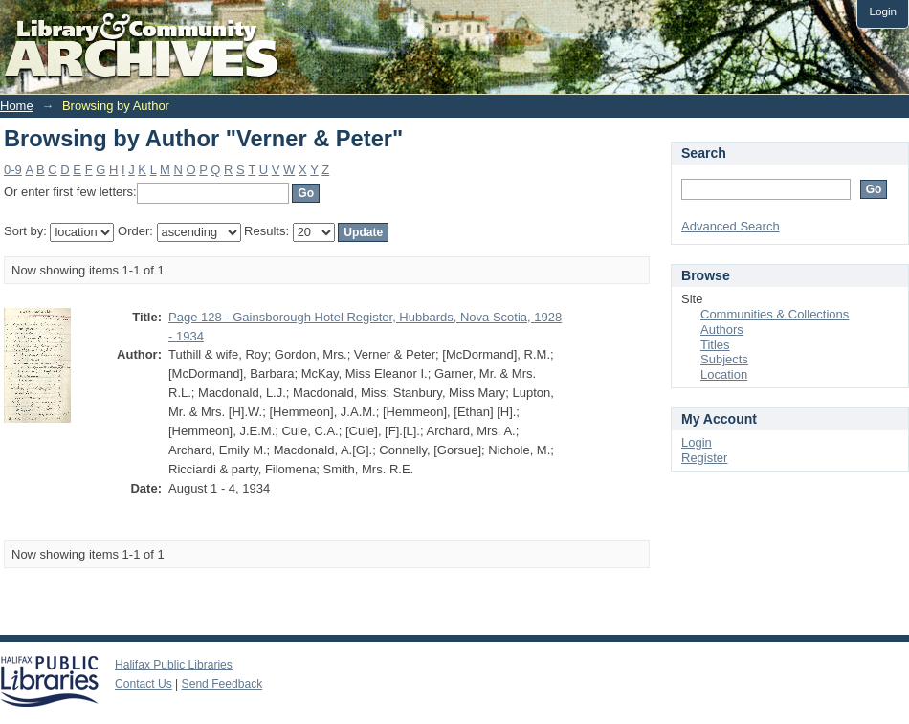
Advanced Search (730, 226)
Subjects (724, 359)
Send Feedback (222, 684)
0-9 (13, 170)
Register (704, 457)
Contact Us (143, 684)
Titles (715, 345)
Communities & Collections (774, 314)
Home (16, 106)
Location (723, 374)
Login (883, 11)
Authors (721, 329)
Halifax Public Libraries (174, 664)
